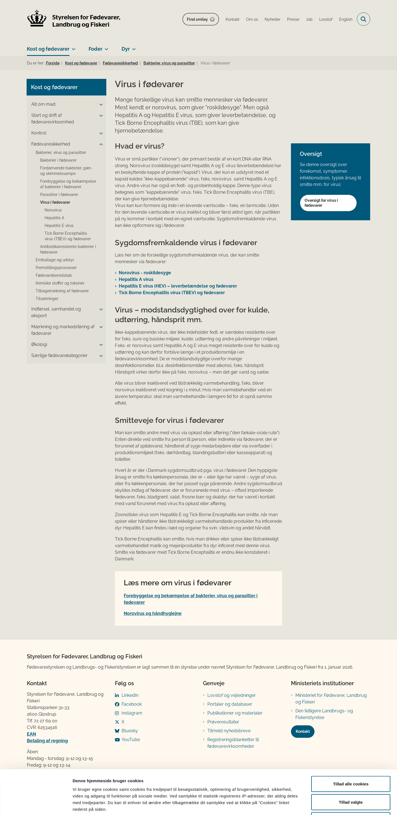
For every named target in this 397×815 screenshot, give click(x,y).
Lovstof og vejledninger (231, 695)
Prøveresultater (223, 722)
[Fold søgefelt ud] (363, 19)
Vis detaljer (288, 804)
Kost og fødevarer (48, 49)
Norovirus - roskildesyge (145, 272)
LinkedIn (130, 695)
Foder (95, 49)
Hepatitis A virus (136, 279)
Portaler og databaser (229, 704)
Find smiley (197, 19)
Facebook (132, 704)
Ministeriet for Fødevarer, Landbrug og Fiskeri (331, 699)
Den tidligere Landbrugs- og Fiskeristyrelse (324, 714)
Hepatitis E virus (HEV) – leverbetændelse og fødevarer (178, 286)
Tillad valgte (351, 760)
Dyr (126, 49)
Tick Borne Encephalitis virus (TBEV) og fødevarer (172, 292)
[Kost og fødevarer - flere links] (72, 46)
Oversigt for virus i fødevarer (321, 203)
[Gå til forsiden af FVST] (74, 19)
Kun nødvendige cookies (350, 778)
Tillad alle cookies (350, 742)
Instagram (132, 713)
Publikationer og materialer (234, 713)
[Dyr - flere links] (133, 46)
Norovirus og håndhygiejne (153, 613)
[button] (100, 104)
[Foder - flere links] (105, 46)
